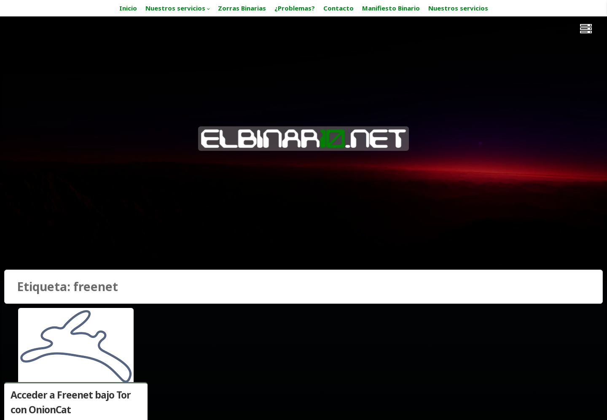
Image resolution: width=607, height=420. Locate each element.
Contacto (338, 8)
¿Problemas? (294, 8)
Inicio (128, 8)
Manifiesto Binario (391, 8)
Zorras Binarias (242, 8)
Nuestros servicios (175, 8)
